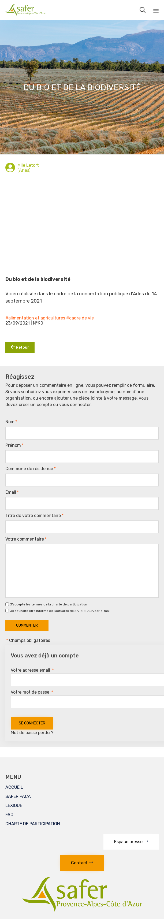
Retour (20, 347)
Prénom (14, 445)
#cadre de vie (80, 318)
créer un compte (35, 404)
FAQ (9, 814)
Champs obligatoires (27, 640)
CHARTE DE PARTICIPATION (32, 823)
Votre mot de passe (32, 692)
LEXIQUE (13, 805)
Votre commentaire (26, 539)
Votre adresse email (32, 670)
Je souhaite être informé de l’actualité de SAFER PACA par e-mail (60, 611)
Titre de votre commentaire (34, 516)
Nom (11, 422)
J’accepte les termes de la (48, 604)
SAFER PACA (18, 796)
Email (12, 492)
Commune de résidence (30, 469)
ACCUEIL (14, 787)
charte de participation (69, 604)
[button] (131, 842)
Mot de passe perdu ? (32, 732)
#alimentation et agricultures (35, 318)
